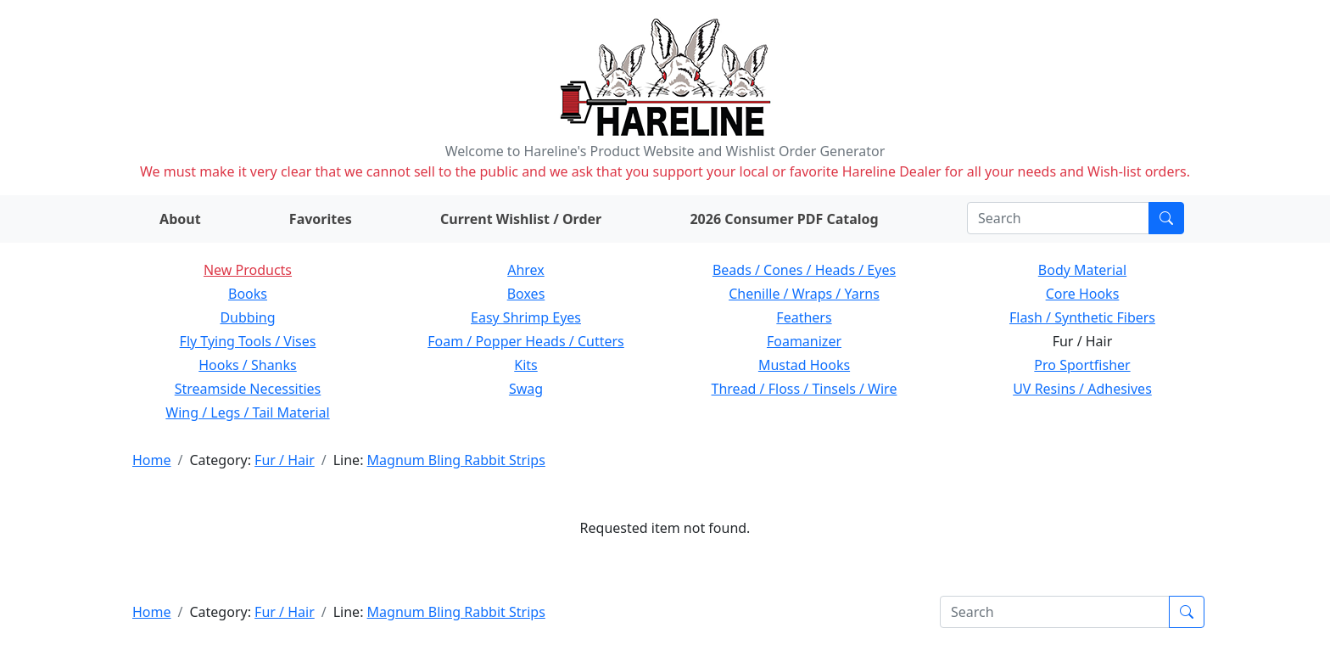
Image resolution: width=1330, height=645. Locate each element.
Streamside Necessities (248, 388)
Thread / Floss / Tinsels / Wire (804, 388)
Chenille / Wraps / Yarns (804, 293)
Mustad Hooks (804, 365)
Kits (525, 365)
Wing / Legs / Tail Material (247, 412)
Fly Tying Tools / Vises (248, 341)
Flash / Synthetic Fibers (1082, 317)
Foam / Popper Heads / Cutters (526, 341)
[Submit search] (1166, 218)
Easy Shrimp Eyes (526, 317)
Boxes (526, 293)
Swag (526, 388)
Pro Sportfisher (1082, 365)
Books (247, 293)
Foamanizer (804, 341)
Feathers (803, 317)
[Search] (1058, 218)
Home (151, 460)
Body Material (1082, 270)
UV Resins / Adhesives (1082, 388)
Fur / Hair (284, 460)
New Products (248, 270)
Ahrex (526, 270)
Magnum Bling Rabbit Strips (456, 460)
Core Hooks (1083, 293)
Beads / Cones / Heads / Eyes (804, 270)
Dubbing (247, 317)
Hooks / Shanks (247, 365)
